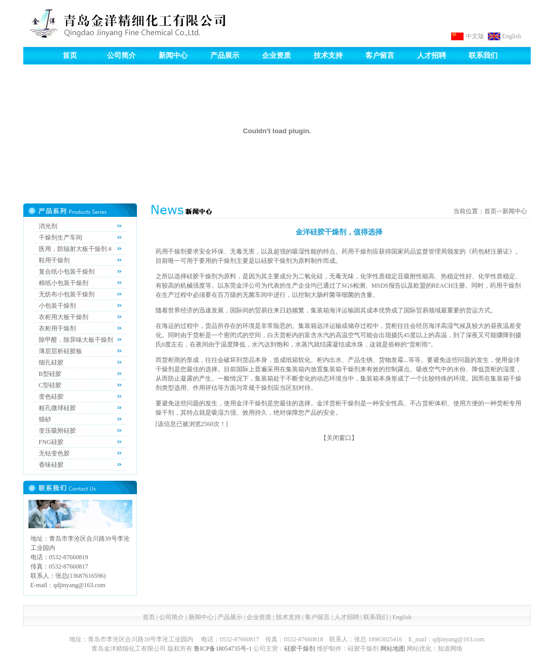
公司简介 (121, 55)
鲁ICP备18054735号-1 (223, 648)
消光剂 (48, 226)
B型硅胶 (50, 373)
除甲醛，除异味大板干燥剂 (76, 339)
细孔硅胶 (51, 362)
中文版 (475, 36)
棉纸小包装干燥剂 (63, 283)
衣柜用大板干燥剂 (63, 317)
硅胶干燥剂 (299, 648)
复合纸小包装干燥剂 (67, 271)
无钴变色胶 (54, 453)
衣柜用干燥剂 (57, 328)
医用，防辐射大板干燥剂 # (75, 249)
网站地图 (392, 648)
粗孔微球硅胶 (57, 408)
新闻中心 (173, 55)
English (511, 36)
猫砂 (45, 419)
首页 (70, 55)
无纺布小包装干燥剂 (67, 294)
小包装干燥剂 (57, 305)
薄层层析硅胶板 (60, 351)
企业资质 (276, 55)
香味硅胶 (51, 464)
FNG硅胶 (51, 442)
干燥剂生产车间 (60, 237)
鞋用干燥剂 (54, 260)
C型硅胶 (50, 385)
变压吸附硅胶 (57, 430)
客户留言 (379, 55)
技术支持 (328, 55)
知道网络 (450, 648)
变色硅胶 (51, 396)
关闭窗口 (339, 438)
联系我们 (483, 55)
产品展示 (224, 55)
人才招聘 (431, 55)
